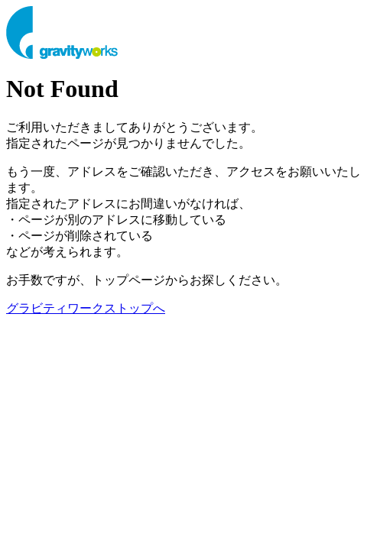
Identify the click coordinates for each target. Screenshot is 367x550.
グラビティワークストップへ (85, 308)
